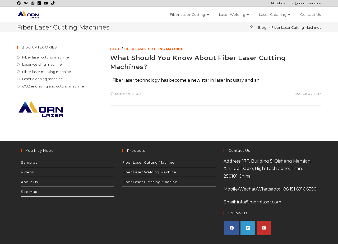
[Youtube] (264, 228)
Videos (27, 172)
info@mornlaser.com (305, 3)
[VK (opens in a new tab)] (26, 3)
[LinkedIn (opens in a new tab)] (39, 3)
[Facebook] (231, 228)
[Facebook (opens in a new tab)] (19, 3)
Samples (29, 162)
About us (278, 3)
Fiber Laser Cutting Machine (148, 162)
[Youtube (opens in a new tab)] (46, 3)
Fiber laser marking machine (46, 72)
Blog (115, 49)
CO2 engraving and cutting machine (53, 86)
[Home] (251, 27)
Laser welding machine (42, 64)
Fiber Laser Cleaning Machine (150, 182)
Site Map (29, 191)
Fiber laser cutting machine (153, 49)
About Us (29, 182)
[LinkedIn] (247, 228)
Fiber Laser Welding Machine (149, 172)
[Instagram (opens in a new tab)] (33, 3)
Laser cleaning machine (42, 79)
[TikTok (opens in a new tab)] (53, 3)
